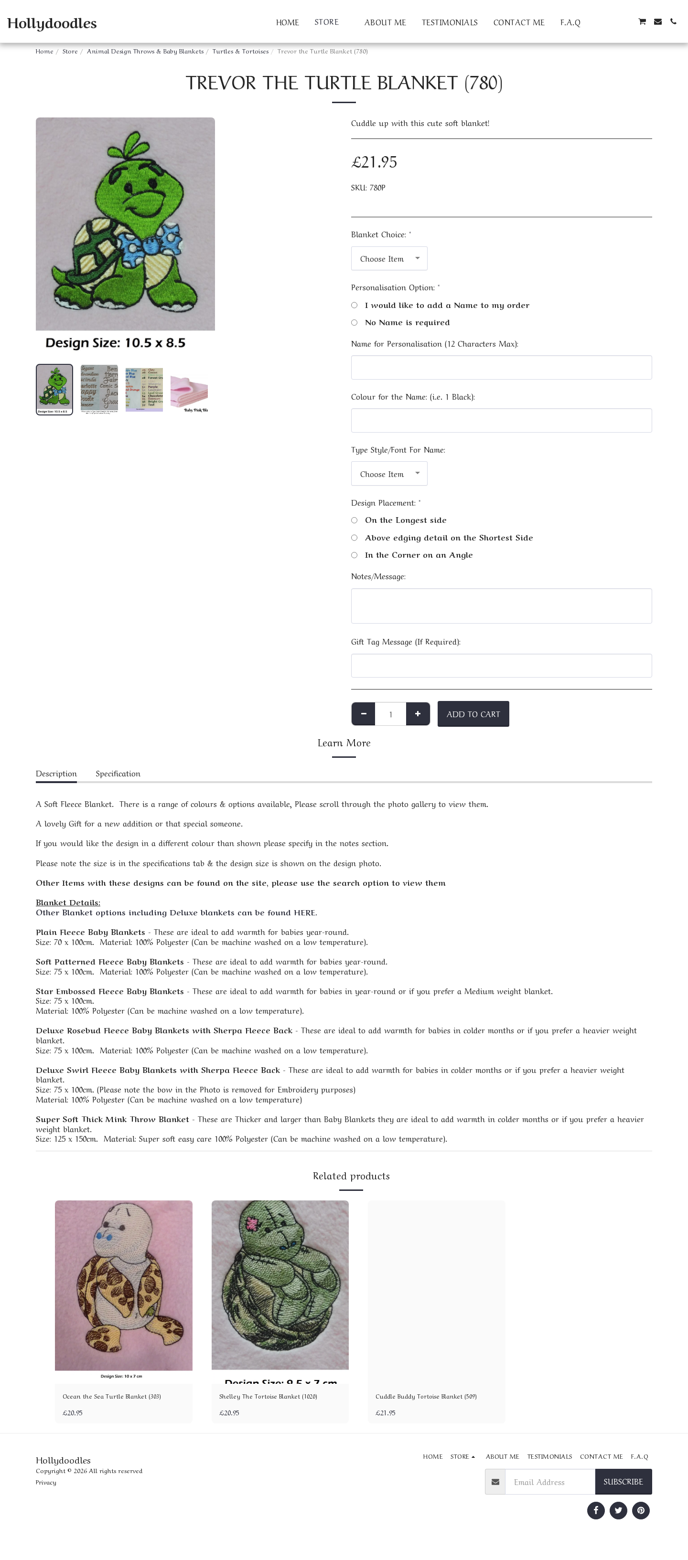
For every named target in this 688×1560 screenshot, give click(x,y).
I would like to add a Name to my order (440, 304)
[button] (596, 21)
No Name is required (400, 322)
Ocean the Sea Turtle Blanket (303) (116, 1403)
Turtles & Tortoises (241, 50)
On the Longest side (399, 519)
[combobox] (389, 258)
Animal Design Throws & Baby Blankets (145, 50)
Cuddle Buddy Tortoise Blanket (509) (432, 1403)
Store (70, 50)
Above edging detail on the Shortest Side (442, 537)
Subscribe (623, 1495)
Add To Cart (473, 713)
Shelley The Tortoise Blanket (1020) (270, 1403)
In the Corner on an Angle (412, 554)
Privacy (46, 1496)
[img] (124, 1291)
